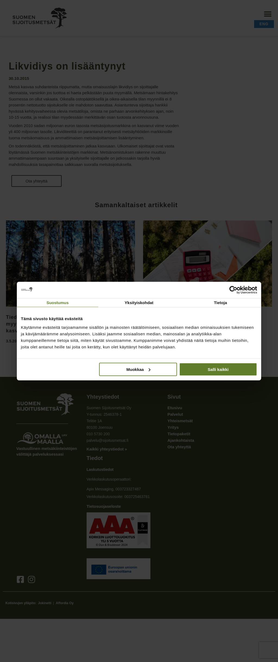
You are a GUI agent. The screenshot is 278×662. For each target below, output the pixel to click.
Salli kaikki (218, 369)
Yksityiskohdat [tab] (139, 302)
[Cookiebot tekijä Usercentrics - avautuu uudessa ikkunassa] (233, 290)
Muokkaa (138, 369)
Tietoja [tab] (220, 302)
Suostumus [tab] (57, 302)
